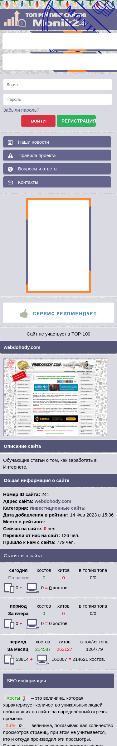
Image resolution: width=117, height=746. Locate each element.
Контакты (23, 182)
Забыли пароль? (21, 110)
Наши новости (28, 142)
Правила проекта (32, 155)
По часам (18, 577)
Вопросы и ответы (32, 169)
